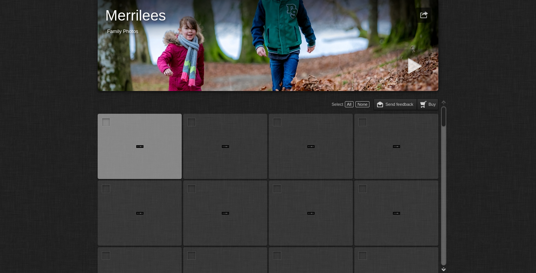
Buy (432, 104)
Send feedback (399, 104)
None (363, 104)
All (349, 104)
